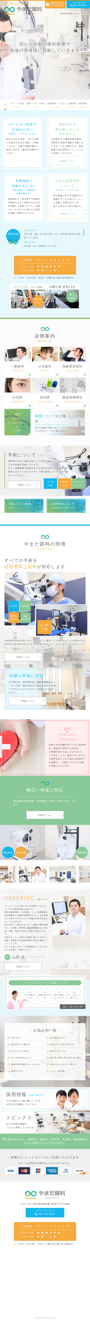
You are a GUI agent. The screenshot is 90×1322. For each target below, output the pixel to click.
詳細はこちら (24, 485)
